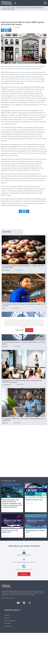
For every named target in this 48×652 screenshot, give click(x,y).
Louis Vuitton (19, 199)
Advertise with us (12, 610)
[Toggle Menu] (45, 3)
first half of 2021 (25, 74)
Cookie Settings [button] (19, 330)
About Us (6, 618)
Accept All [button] (29, 331)
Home (8, 7)
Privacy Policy (7, 623)
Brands (13, 7)
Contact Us (7, 615)
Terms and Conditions (9, 620)
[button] (15, 3)
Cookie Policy (7, 626)
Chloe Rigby (17, 27)
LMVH (38, 87)
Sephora (8, 199)
